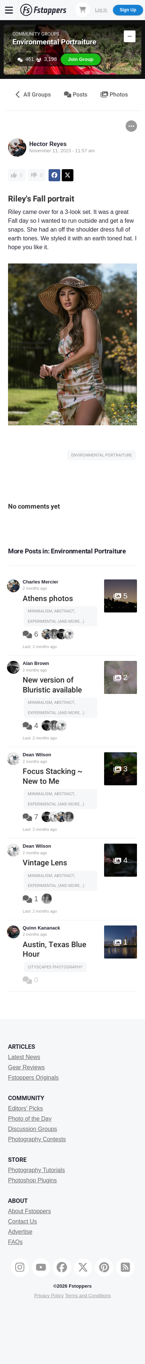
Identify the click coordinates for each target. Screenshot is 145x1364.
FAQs (15, 1242)
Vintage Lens (45, 863)
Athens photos (48, 598)
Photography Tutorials (36, 1170)
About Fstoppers (29, 1211)
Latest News (24, 1057)
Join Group (80, 59)
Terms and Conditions (88, 1295)
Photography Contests (37, 1139)
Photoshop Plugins (32, 1180)
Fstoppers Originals (33, 1077)
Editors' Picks (25, 1108)
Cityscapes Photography (55, 967)
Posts (76, 94)
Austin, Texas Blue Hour (54, 949)
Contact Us (22, 1221)
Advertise (20, 1232)
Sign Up (128, 9)
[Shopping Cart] (82, 9)
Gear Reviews (26, 1067)
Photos (114, 94)
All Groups (32, 94)
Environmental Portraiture (54, 42)
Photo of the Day (29, 1119)
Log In (101, 9)
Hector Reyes (47, 144)
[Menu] (9, 10)
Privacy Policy (49, 1295)
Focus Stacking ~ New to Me (52, 776)
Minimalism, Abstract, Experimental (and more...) (56, 616)
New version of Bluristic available (52, 684)
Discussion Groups (32, 1129)
